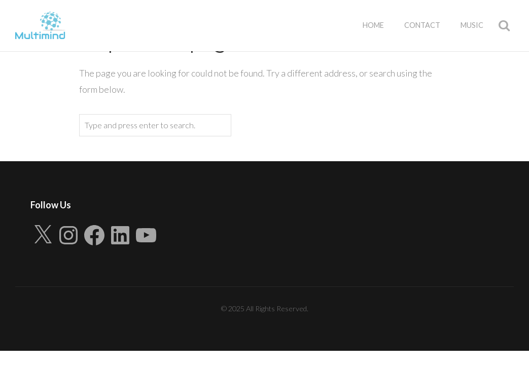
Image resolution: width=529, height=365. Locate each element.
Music (472, 25)
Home (373, 25)
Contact (422, 25)
